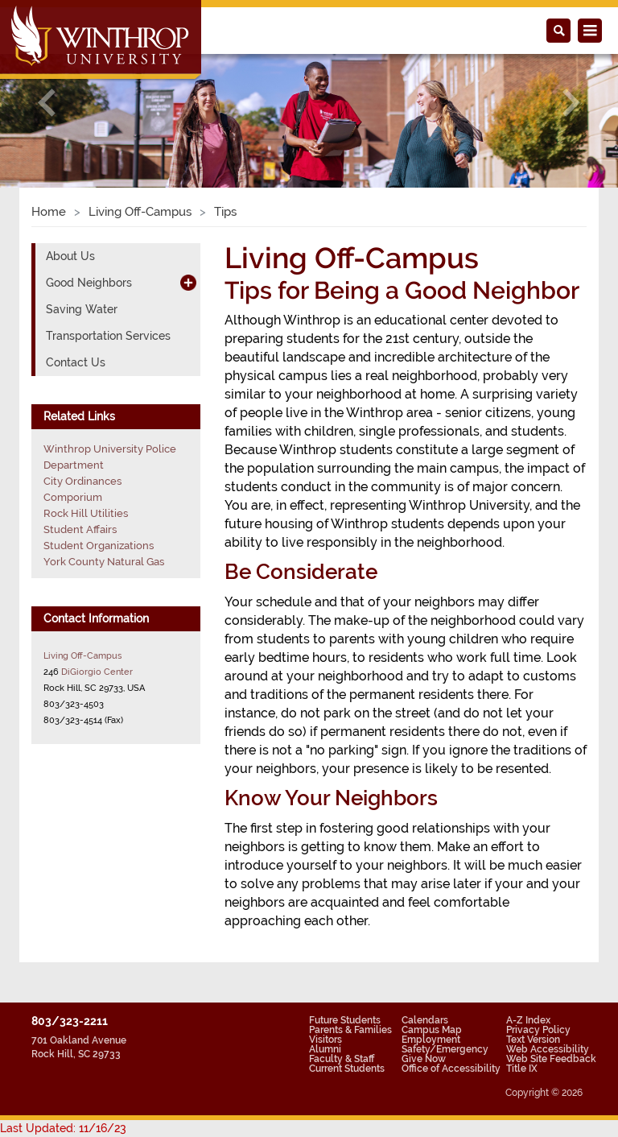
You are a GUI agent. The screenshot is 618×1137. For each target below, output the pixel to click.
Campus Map (432, 1030)
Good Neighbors (89, 282)
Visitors (325, 1039)
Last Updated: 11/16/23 (63, 1128)
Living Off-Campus (140, 212)
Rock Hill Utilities (85, 513)
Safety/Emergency (445, 1049)
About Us (70, 256)
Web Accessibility (547, 1049)
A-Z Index (528, 1020)
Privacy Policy (538, 1030)
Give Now (424, 1059)
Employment (431, 1039)
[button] (46, 103)
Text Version (533, 1039)
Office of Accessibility (451, 1068)
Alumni (325, 1049)
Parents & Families (350, 1030)
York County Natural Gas (103, 562)
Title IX (522, 1068)
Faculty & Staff (341, 1059)
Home (48, 212)
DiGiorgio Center (97, 671)
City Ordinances (82, 481)
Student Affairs (80, 529)
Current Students (347, 1068)
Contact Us (75, 362)
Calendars (425, 1020)
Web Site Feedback (551, 1059)
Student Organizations (98, 546)
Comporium (72, 497)
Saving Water (81, 309)
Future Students (345, 1020)
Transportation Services (108, 335)
